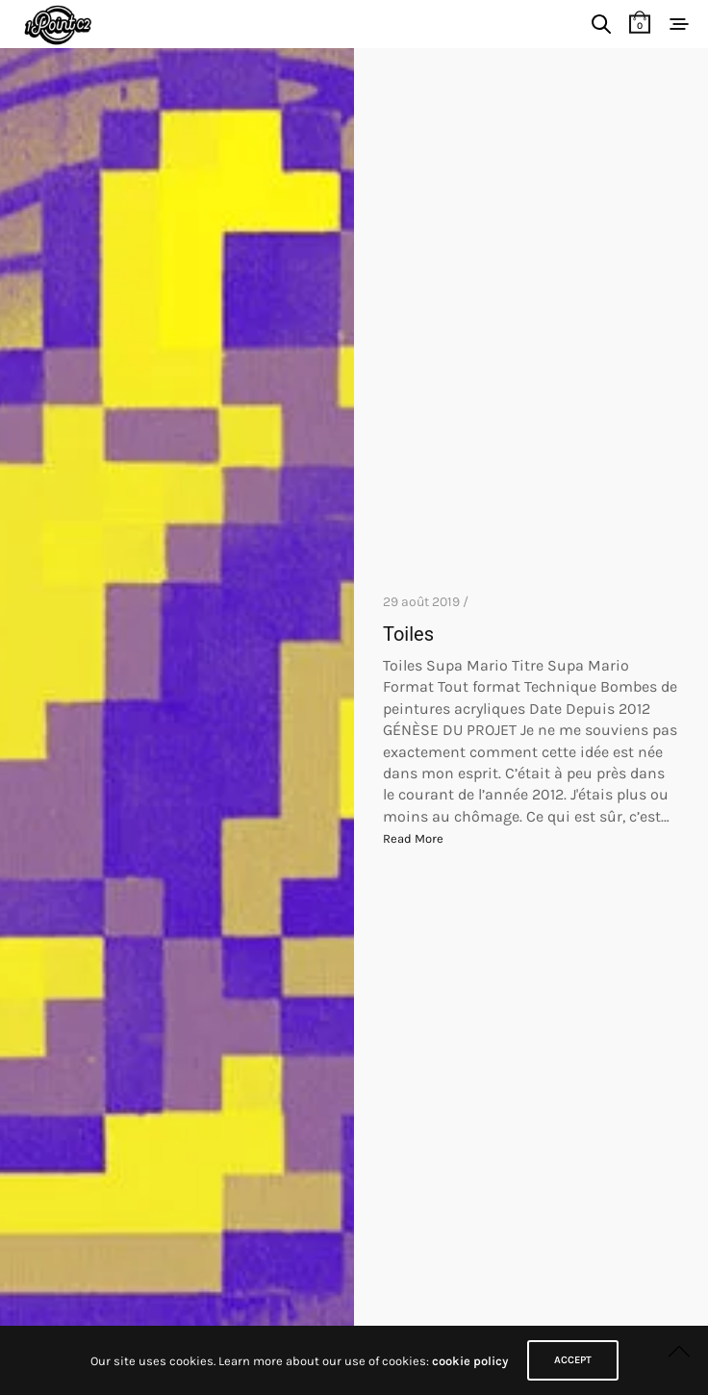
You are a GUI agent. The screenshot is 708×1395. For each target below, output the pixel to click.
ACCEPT (573, 1360)
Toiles (408, 634)
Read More (413, 838)
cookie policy (470, 1361)
